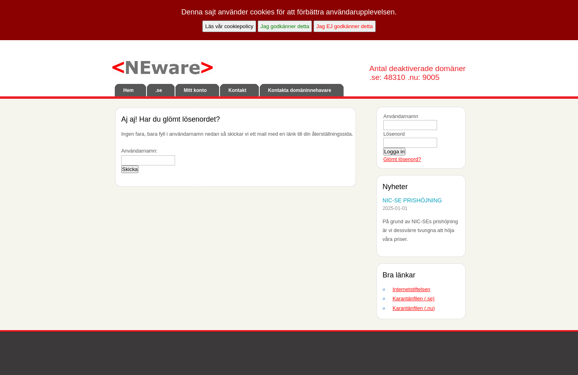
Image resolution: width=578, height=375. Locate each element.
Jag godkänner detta (285, 26)
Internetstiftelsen (411, 289)
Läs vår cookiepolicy (229, 26)
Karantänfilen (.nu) (414, 308)
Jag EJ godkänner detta (344, 26)
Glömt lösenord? (402, 159)
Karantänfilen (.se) (414, 299)
